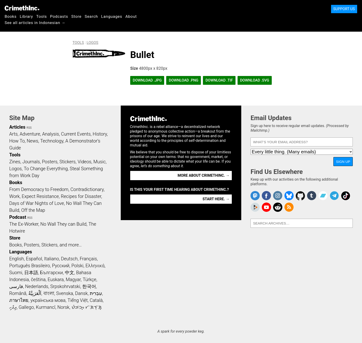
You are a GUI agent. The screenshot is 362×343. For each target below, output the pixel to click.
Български (51, 272)
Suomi (15, 272)
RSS (29, 127)
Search (91, 16)
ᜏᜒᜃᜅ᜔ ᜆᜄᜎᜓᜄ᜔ (86, 307)
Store (76, 16)
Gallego (26, 307)
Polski (77, 265)
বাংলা (48, 293)
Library (26, 16)
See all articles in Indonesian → (35, 22)
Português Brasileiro (29, 265)
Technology (51, 141)
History (100, 134)
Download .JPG (147, 80)
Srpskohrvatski (65, 286)
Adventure (30, 134)
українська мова (48, 300)
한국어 (89, 286)
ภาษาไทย (18, 300)
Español (34, 258)
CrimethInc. (22, 8)
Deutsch (69, 258)
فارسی (16, 286)
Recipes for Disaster (81, 196)
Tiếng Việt (77, 300)
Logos (92, 42)
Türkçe (89, 279)
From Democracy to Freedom (38, 189)
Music (99, 161)
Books (11, 16)
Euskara (56, 279)
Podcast (17, 217)
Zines (14, 161)
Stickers (68, 161)
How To (17, 141)
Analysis (50, 134)
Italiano (51, 258)
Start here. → (215, 199)
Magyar (73, 279)
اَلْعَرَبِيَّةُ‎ (34, 293)
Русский (60, 265)
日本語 (31, 272)
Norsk (63, 307)
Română (17, 293)
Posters (49, 161)
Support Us (344, 9)
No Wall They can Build (63, 224)
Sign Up (343, 162)
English (16, 258)
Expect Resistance (40, 196)
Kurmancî (45, 307)
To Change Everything (46, 168)
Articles (17, 127)
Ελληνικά (94, 265)
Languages (111, 16)
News (32, 141)
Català (96, 300)
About (131, 16)
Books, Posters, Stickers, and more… (45, 245)
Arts (13, 134)
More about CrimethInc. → (203, 175)
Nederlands (36, 286)
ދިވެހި (13, 307)
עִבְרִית (96, 293)
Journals (31, 161)
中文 (69, 272)
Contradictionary (87, 189)
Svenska (64, 293)
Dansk (81, 293)
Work (14, 196)
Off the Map (33, 210)
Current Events (75, 134)
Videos (84, 161)
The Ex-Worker (23, 224)
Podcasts (59, 16)
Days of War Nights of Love (36, 203)
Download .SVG (254, 80)
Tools (41, 16)
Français (88, 258)
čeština (38, 279)
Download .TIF (219, 80)
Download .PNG (183, 80)
